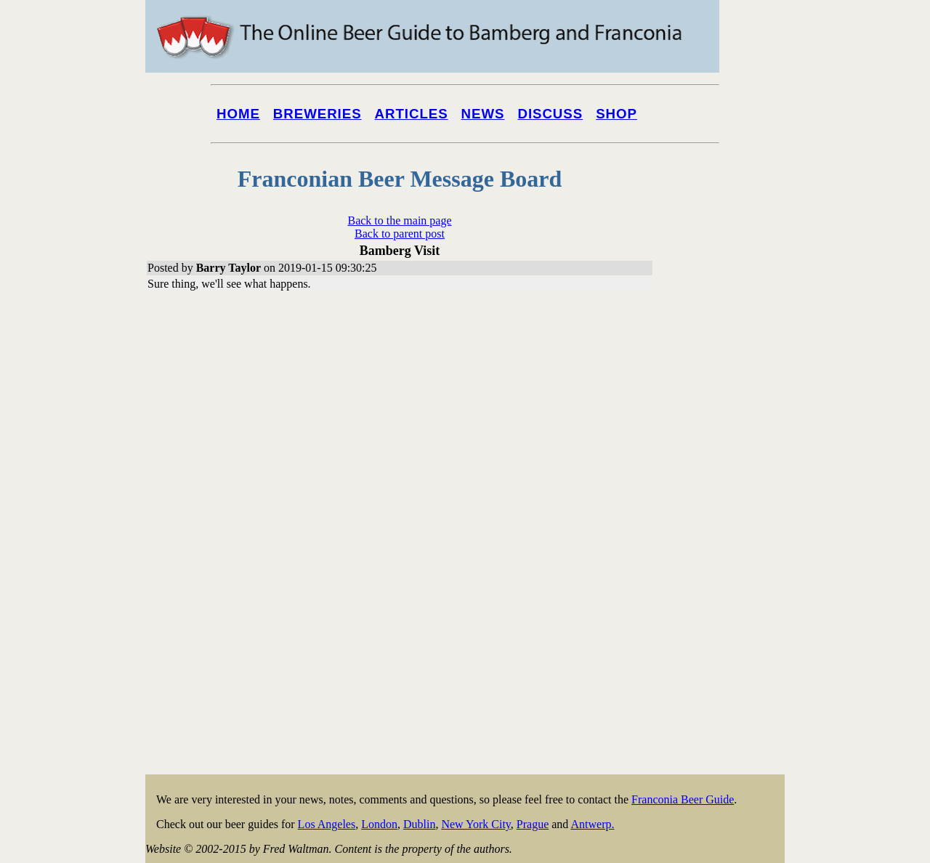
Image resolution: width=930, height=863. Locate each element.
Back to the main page (399, 220)
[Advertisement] (726, 553)
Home (238, 113)
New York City (475, 824)
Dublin (419, 824)
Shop (616, 113)
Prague (533, 824)
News (483, 113)
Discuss (550, 113)
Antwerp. (592, 824)
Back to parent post (400, 233)
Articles (411, 113)
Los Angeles (327, 824)
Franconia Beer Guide (682, 799)
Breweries (317, 113)
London (379, 824)
